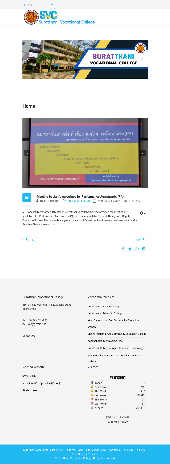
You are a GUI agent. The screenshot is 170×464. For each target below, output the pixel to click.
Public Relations (79, 201)
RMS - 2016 (29, 376)
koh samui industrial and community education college (114, 358)
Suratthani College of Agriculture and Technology (116, 348)
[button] (28, 59)
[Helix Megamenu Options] (146, 32)
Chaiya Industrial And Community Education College (117, 334)
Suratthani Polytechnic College (105, 313)
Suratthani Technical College (104, 306)
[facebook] (52, 5)
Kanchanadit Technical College (105, 341)
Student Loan (30, 390)
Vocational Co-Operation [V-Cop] (41, 383)
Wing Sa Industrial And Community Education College (113, 323)
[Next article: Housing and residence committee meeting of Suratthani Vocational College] (140, 239)
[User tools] (143, 213)
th (25, 5)
